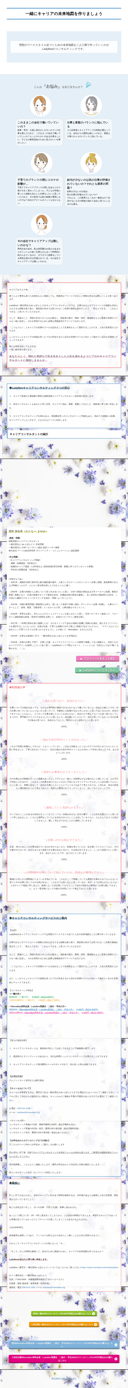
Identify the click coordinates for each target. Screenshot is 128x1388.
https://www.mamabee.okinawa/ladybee (100, 1267)
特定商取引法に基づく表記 (64, 1378)
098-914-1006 (23, 1108)
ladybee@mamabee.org (28, 1112)
